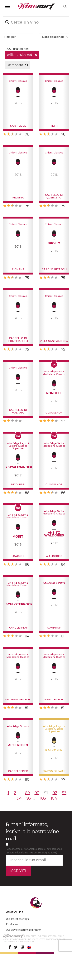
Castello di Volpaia (18, 411)
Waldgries (54, 555)
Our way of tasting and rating (23, 929)
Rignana (18, 269)
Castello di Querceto (54, 196)
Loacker (18, 555)
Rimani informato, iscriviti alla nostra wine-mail (33, 831)
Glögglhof (54, 412)
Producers (12, 924)
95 (28, 798)
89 (27, 792)
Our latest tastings (17, 919)
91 (46, 792)
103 (43, 798)
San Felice (18, 125)
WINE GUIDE (14, 912)
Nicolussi (18, 484)
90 (37, 792)
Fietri (54, 125)
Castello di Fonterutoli (18, 339)
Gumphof (54, 627)
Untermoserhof (18, 699)
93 (64, 792)
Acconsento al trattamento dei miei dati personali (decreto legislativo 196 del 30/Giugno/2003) (34, 850)
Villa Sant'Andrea (54, 340)
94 (19, 798)
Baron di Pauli (54, 771)
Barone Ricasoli (54, 269)
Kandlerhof (18, 627)
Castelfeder (18, 771)
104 (54, 798)
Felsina (18, 197)
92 (55, 792)
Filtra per (10, 37)
